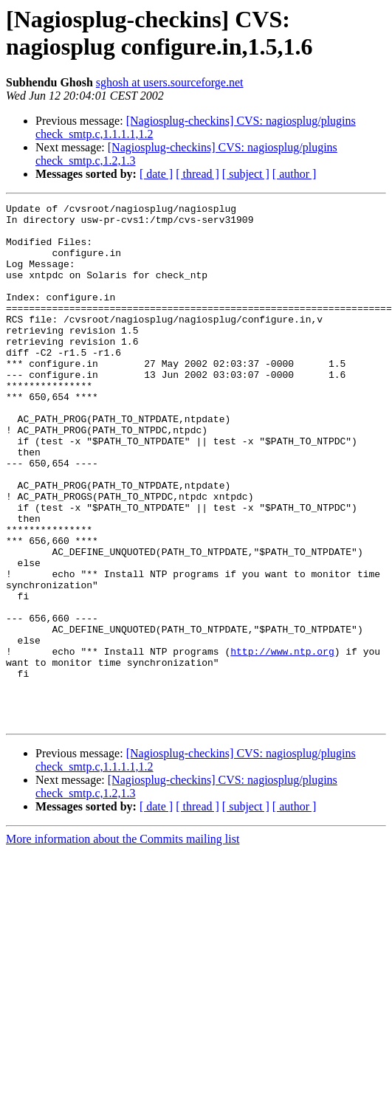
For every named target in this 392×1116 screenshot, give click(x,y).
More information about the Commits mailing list (122, 943)
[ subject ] (245, 174)
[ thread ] (197, 174)
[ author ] (294, 174)
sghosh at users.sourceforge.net (170, 82)
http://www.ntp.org (282, 741)
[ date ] (156, 174)
